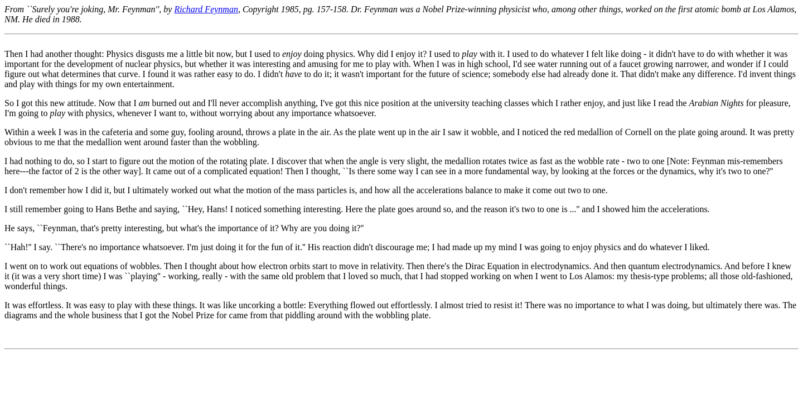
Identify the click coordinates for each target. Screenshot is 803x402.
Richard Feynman (206, 9)
